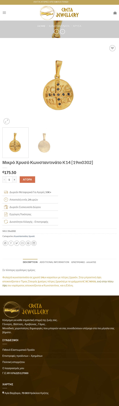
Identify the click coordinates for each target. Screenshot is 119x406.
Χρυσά (77, 26)
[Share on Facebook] (11, 243)
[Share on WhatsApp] (5, 243)
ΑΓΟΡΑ (27, 179)
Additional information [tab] (54, 262)
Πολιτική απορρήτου (13, 361)
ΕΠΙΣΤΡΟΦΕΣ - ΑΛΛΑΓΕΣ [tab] (83, 262)
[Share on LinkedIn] (34, 243)
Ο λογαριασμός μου (13, 368)
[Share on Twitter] (16, 243)
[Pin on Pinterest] (28, 243)
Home (42, 26)
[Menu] (4, 12)
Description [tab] (30, 262)
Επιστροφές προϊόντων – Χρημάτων (22, 355)
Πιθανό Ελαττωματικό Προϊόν (18, 349)
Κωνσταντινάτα (59, 26)
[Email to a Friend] (22, 243)
